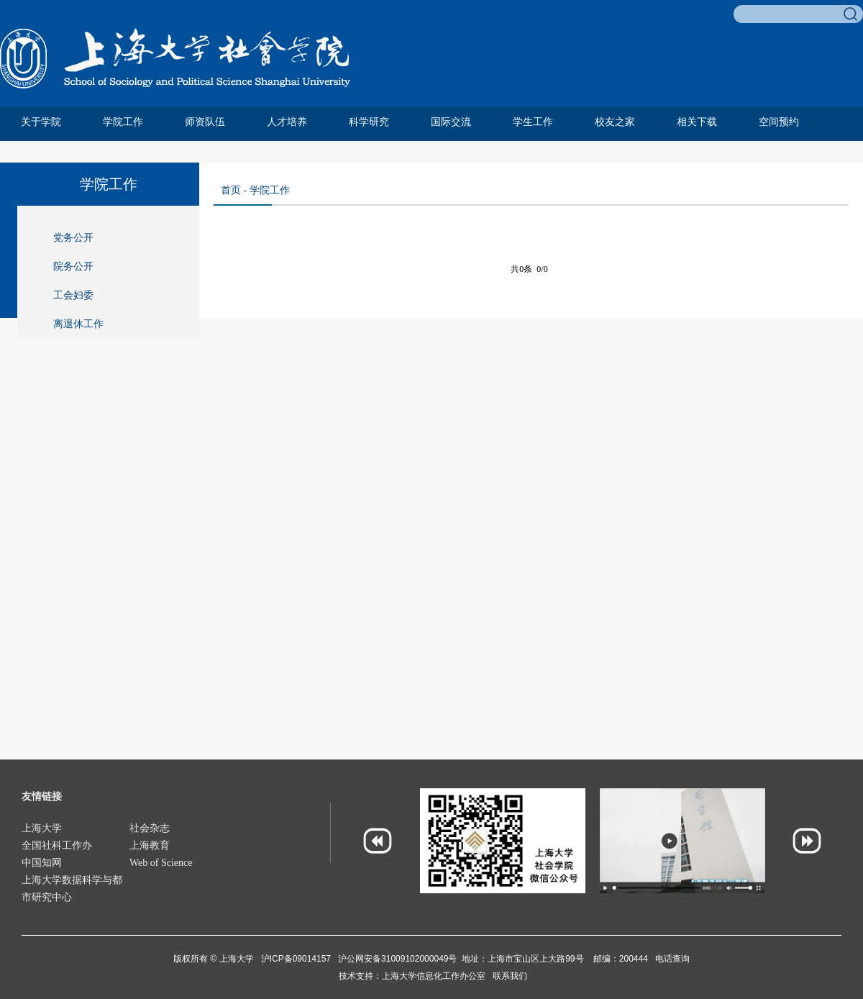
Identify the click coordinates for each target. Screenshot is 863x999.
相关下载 (697, 122)
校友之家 (615, 122)
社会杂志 (149, 828)
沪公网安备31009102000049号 (397, 959)
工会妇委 (73, 295)
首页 (231, 190)
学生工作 (533, 122)
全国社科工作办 (57, 845)
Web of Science (161, 862)
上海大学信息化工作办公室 (437, 976)
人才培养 (287, 122)
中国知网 (42, 862)
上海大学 (42, 828)
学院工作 (123, 122)
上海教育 (149, 845)
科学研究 (369, 122)
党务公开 (73, 237)
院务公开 (73, 266)
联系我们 (510, 976)
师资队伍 (205, 122)
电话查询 (672, 959)
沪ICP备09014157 (297, 959)
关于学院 (41, 122)
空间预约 (779, 122)
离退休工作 (78, 324)
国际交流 (451, 122)
